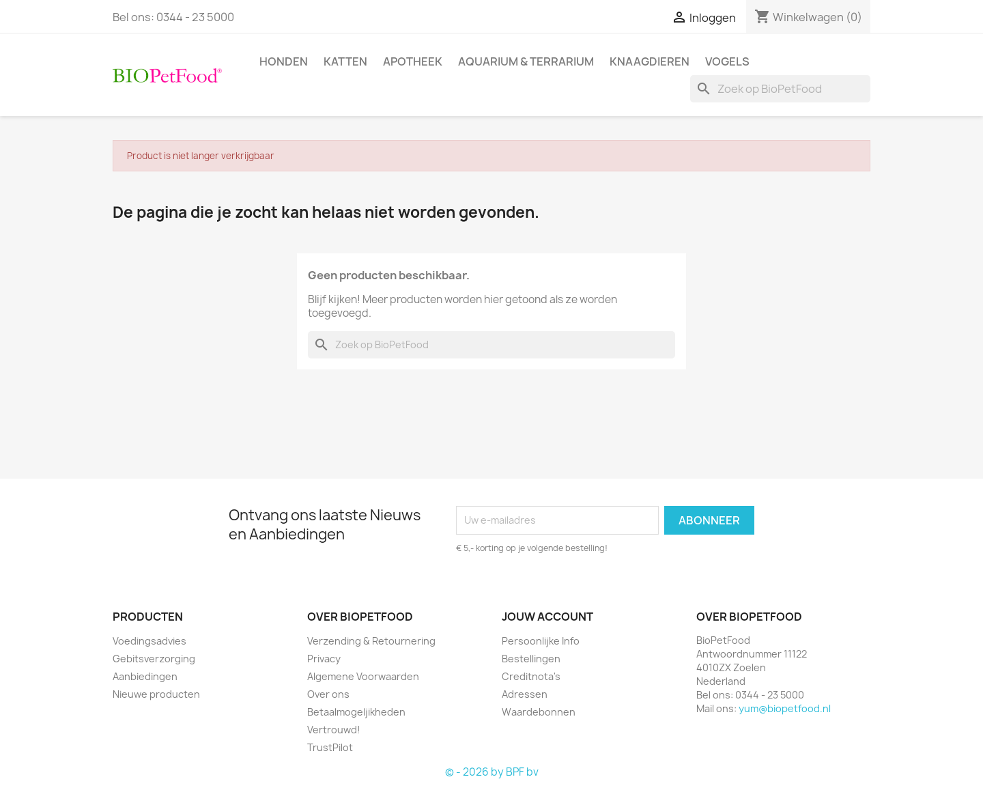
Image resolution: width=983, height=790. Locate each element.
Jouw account (547, 616)
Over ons (328, 694)
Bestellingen (531, 658)
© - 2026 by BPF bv (492, 772)
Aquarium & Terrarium (526, 61)
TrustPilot (330, 747)
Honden (283, 61)
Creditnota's (531, 676)
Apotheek (412, 61)
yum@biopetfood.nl (785, 708)
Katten (345, 61)
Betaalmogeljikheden (356, 711)
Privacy (324, 658)
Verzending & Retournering (371, 640)
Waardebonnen (538, 711)
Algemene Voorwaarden (363, 676)
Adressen (524, 694)
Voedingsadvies (149, 640)
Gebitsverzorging (154, 658)
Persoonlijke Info (541, 640)
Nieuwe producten (156, 694)
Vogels (727, 61)
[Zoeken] (780, 88)
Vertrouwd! (333, 729)
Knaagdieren (649, 61)
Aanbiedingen (145, 676)
